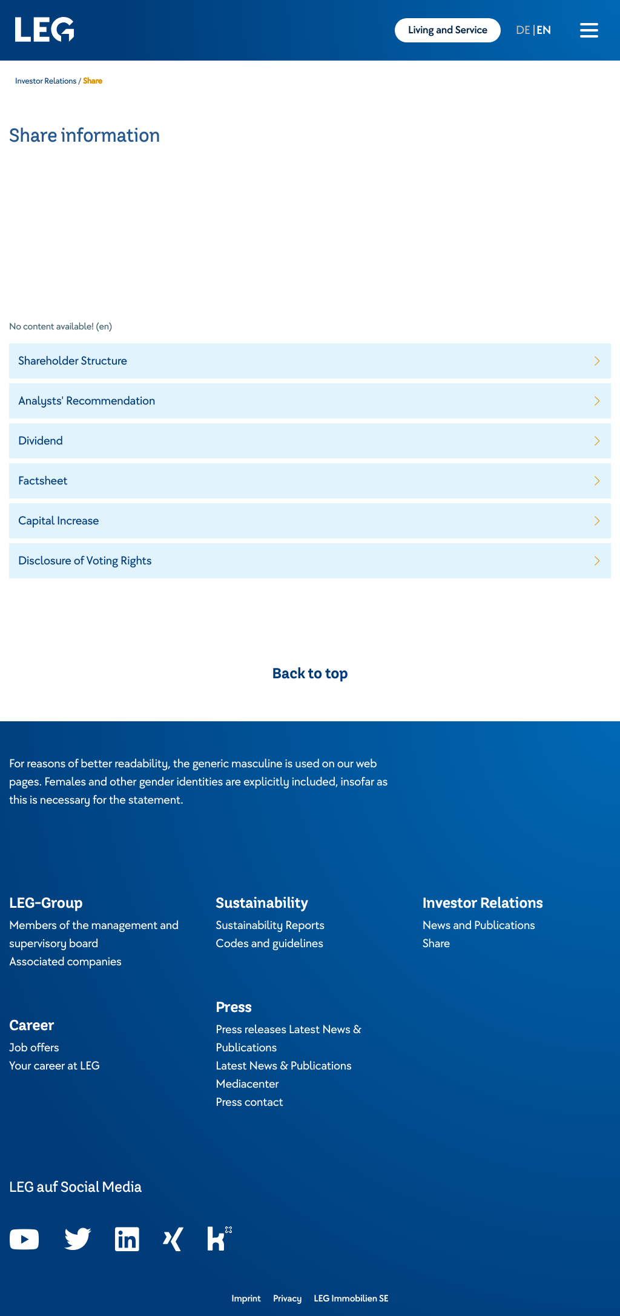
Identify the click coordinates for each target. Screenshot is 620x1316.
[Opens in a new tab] (24, 1240)
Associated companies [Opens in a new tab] (65, 961)
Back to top (310, 673)
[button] (310, 361)
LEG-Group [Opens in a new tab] (45, 902)
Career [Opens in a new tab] (31, 1025)
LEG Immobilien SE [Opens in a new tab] (351, 1298)
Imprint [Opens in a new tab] (246, 1298)
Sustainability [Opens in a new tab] (262, 902)
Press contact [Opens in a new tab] (249, 1102)
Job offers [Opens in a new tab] (34, 1047)
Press (233, 1007)
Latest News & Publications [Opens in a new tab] (283, 1066)
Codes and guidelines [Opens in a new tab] (269, 943)
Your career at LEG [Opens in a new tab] (54, 1066)
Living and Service (447, 30)
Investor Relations (45, 81)
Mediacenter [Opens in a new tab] (247, 1084)
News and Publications (479, 925)
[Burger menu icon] (589, 30)
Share (436, 943)
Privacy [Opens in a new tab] (287, 1298)
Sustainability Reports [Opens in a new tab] (270, 925)
